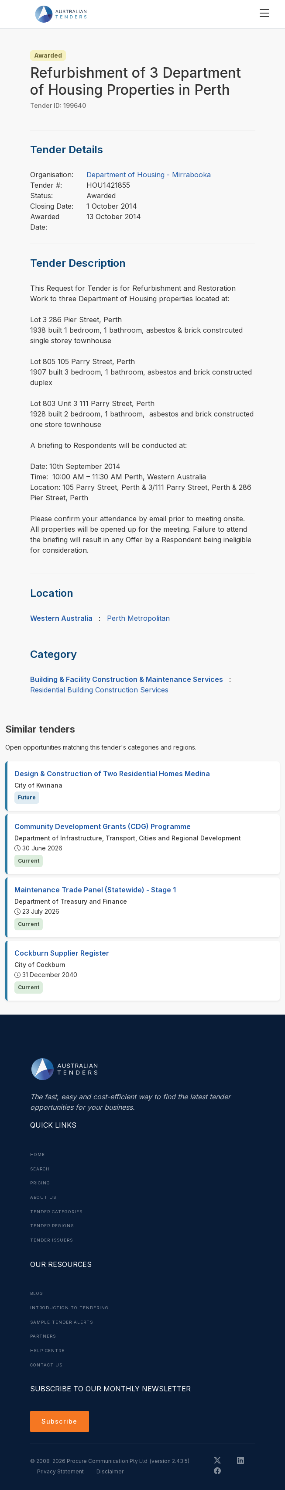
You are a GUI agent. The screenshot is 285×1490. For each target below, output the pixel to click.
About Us (44, 1196)
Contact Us (47, 1361)
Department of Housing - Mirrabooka (148, 174)
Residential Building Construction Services (99, 689)
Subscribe (61, 1418)
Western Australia (61, 618)
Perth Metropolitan (138, 618)
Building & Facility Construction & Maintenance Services (126, 679)
